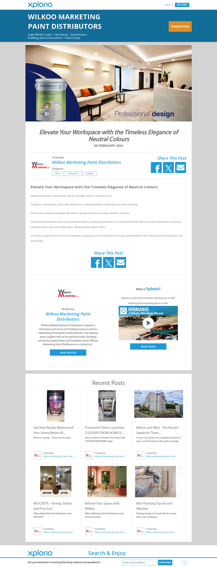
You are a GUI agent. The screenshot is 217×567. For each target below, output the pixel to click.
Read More (148, 346)
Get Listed (182, 4)
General (90, 173)
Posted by (48, 453)
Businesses (78, 34)
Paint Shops (72, 37)
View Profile (68, 352)
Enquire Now (180, 26)
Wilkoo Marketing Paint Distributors (65, 21)
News (57, 173)
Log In (167, 4)
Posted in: (57, 168)
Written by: (68, 309)
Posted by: (58, 157)
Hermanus (61, 34)
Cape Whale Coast (39, 34)
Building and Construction (45, 37)
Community (73, 173)
